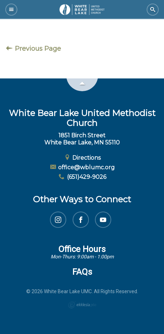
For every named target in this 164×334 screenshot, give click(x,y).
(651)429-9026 (82, 177)
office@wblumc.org (82, 167)
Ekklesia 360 (82, 304)
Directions (82, 157)
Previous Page (33, 49)
